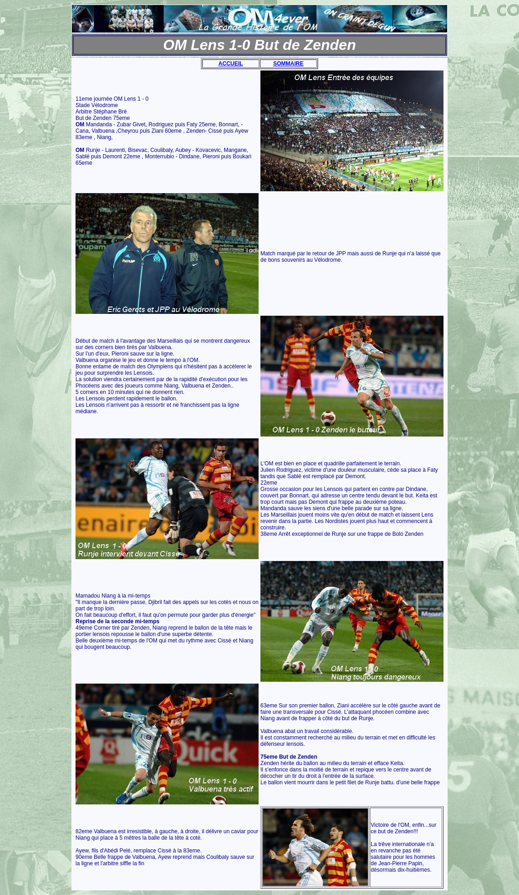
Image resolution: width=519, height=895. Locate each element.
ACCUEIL (230, 63)
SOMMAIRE (288, 63)
